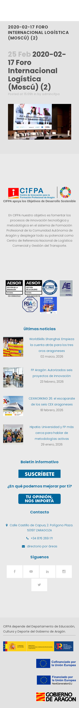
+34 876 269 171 (42, 538)
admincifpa (51, 94)
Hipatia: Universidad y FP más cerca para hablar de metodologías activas (52, 433)
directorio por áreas (42, 546)
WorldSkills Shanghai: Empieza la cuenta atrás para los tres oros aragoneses (51, 345)
